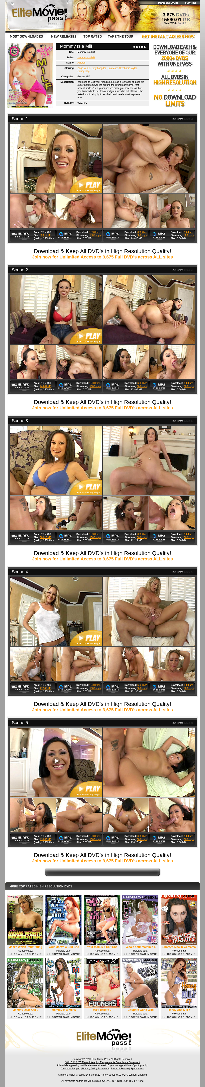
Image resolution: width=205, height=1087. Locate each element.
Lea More (113, 68)
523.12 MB (45, 235)
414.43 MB (45, 839)
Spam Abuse (137, 1068)
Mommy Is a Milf (86, 57)
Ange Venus (83, 68)
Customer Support (70, 1068)
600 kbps (142, 232)
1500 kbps (94, 232)
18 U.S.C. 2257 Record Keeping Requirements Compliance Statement (102, 1062)
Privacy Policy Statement (95, 1068)
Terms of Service (120, 1068)
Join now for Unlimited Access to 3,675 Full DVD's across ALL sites (102, 256)
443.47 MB (45, 386)
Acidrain (81, 62)
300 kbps (188, 232)
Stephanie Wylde (128, 68)
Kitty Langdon (99, 68)
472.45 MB (45, 688)
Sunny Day (83, 71)
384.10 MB (45, 537)
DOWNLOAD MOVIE (25, 954)
